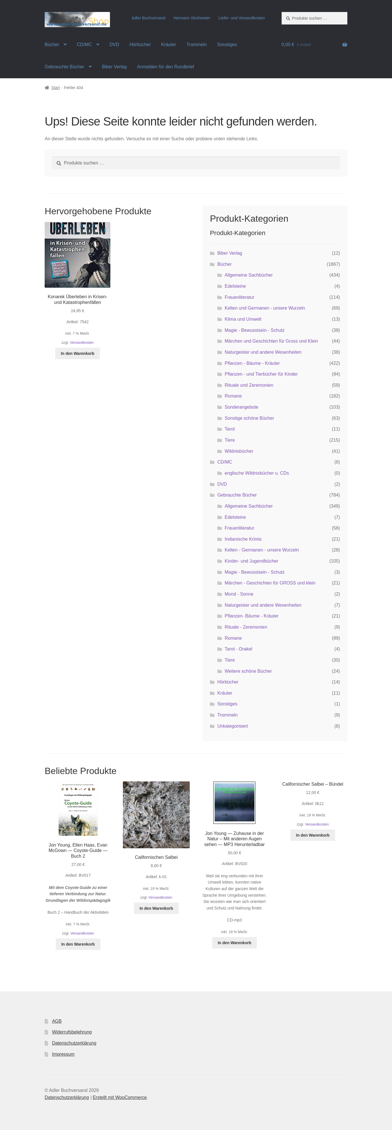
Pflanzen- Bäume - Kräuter (251, 616)
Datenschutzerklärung (74, 1043)
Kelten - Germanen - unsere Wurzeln (262, 549)
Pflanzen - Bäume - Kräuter (252, 363)
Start (55, 87)
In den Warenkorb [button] (77, 353)
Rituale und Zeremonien (249, 385)
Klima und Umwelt (243, 319)
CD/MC (84, 44)
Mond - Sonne (239, 594)
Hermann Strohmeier (191, 18)
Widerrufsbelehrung (72, 1032)
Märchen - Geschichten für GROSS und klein (270, 583)
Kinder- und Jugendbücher (251, 561)
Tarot (230, 429)
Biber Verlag (114, 66)
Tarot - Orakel (238, 649)
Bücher (52, 44)
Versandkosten (82, 343)
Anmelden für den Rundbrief (165, 66)
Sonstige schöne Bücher (249, 418)
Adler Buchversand (148, 18)
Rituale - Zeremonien (246, 627)
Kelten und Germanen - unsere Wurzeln (265, 308)
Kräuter (168, 44)
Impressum (63, 1054)
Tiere (230, 440)
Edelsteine (235, 286)
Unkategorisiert (232, 726)
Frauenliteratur (239, 297)
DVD (114, 44)
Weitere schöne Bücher (248, 671)
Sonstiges (227, 44)
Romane (233, 396)
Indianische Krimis (243, 539)
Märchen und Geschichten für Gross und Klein (271, 341)
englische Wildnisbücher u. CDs (257, 473)
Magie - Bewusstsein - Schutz (255, 330)
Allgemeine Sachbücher (249, 275)
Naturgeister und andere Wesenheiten (263, 352)
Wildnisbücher (239, 451)
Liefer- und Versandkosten (241, 18)
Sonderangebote (241, 407)
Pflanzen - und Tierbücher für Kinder (261, 374)
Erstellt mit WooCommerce (120, 1097)
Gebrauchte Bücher (64, 66)
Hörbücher (140, 44)
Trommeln (196, 44)
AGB (57, 1021)
